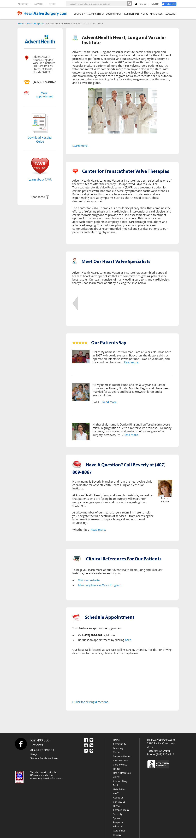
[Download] (40, 134)
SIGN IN (155, 4)
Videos (117, 777)
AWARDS (38, 4)
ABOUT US (23, 4)
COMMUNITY (79, 14)
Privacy (117, 834)
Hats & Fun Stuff (119, 791)
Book (115, 785)
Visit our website (89, 580)
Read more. (131, 362)
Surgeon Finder (122, 756)
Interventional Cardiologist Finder (121, 764)
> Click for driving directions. (90, 702)
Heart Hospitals (36, 23)
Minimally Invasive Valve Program (99, 585)
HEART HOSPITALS (131, 14)
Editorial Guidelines (119, 828)
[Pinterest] (91, 751)
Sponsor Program (118, 820)
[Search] (129, 3)
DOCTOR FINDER (113, 14)
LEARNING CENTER (95, 14)
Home (20, 23)
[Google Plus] (91, 745)
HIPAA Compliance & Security (121, 810)
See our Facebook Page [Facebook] (44, 758)
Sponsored (38, 197)
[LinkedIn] (86, 751)
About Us (118, 797)
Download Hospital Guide (40, 139)
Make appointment (44, 94)
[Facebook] (170, 4)
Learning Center (118, 750)
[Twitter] (91, 740)
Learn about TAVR (40, 179)
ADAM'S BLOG (156, 14)
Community (119, 744)
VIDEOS (144, 14)
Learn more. (80, 146)
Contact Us (119, 801)
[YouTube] (86, 745)
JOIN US (140, 4)
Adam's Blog (120, 781)
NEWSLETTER (170, 14)
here (128, 640)
